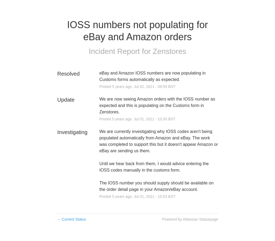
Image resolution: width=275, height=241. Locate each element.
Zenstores (169, 51)
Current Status (71, 219)
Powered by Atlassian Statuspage (190, 219)
